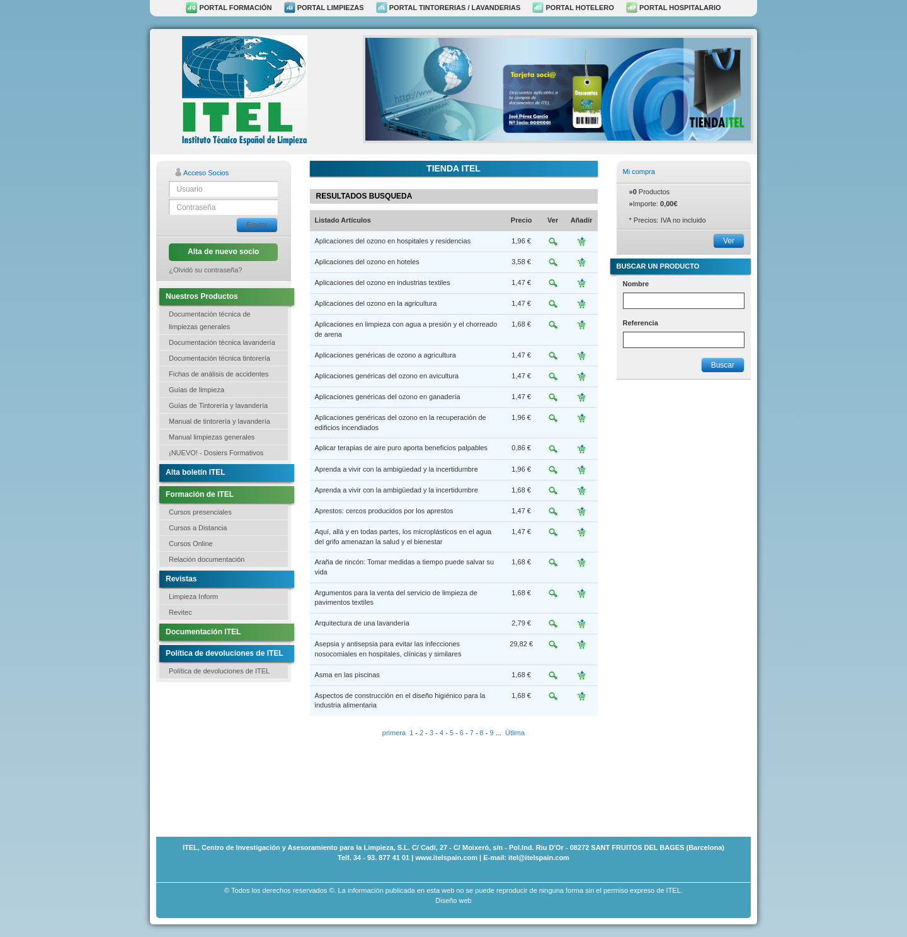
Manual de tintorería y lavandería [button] (219, 421)
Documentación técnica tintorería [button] (219, 358)
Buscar (722, 365)
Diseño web (453, 900)
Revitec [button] (180, 612)
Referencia (640, 323)
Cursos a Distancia (198, 528)
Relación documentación (206, 559)
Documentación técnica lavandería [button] (222, 342)
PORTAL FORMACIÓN (228, 7)
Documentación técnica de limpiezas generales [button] (210, 320)
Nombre (636, 284)
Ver (728, 240)
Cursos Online (191, 543)
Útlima (515, 732)
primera (394, 732)
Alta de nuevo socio (223, 251)
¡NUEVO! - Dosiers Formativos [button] (216, 453)
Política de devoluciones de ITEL (219, 671)
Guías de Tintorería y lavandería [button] (218, 405)
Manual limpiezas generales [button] (211, 437)
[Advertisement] (219, 758)
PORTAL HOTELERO (572, 7)
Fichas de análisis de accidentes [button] (218, 374)
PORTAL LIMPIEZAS (324, 7)
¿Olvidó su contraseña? (205, 270)
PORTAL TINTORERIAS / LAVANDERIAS (448, 7)
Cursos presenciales (200, 512)
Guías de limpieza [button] (196, 389)
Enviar (257, 225)
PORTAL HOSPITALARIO (673, 7)
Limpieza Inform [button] (193, 596)
